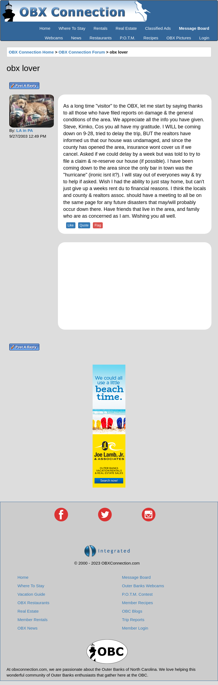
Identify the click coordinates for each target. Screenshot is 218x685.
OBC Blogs (132, 611)
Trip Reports (133, 619)
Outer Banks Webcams (143, 585)
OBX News (27, 628)
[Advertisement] (134, 286)
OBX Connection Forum (81, 52)
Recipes (150, 38)
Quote (84, 225)
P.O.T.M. (127, 38)
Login (204, 38)
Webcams (54, 38)
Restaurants (101, 38)
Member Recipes (137, 602)
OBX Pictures (178, 38)
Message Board (136, 577)
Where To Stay (71, 28)
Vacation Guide (31, 594)
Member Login (135, 628)
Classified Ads (158, 28)
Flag (98, 225)
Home (44, 28)
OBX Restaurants (33, 602)
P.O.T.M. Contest (137, 594)
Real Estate (126, 28)
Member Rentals (32, 619)
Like (71, 225)
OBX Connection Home (31, 52)
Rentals (101, 28)
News (76, 38)
